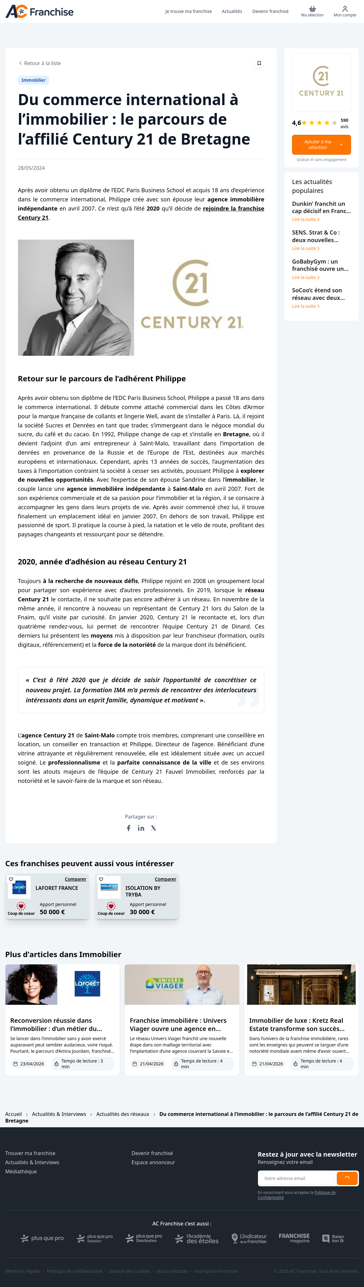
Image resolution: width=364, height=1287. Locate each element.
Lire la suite (306, 219)
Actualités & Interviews (59, 1114)
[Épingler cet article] (259, 63)
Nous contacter (172, 1271)
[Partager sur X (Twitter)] (154, 828)
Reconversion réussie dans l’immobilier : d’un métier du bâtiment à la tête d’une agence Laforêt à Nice (59, 1032)
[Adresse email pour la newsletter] (296, 1178)
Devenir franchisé (152, 1153)
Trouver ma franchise (30, 1153)
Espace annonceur (153, 1162)
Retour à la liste (39, 63)
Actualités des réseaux (122, 1114)
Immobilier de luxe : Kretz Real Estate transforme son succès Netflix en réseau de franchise (296, 1028)
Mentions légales (23, 1271)
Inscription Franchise (216, 1271)
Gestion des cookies (129, 1271)
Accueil (13, 1114)
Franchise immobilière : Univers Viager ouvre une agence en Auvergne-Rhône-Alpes (178, 1028)
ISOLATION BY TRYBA (143, 891)
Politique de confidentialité (75, 1271)
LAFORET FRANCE (57, 888)
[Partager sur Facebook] (128, 828)
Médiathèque (21, 1171)
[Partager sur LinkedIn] (141, 828)
